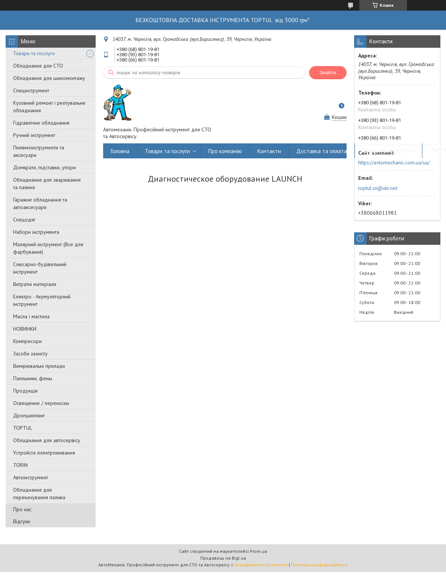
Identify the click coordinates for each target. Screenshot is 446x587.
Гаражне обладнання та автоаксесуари (40, 203)
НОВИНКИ (24, 328)
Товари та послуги (34, 53)
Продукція (25, 390)
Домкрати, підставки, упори (44, 167)
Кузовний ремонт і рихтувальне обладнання (49, 106)
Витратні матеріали (34, 284)
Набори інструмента (36, 232)
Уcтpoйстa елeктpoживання (44, 452)
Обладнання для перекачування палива (39, 493)
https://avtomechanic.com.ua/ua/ (394, 162)
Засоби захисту (30, 353)
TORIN (20, 465)
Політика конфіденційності (319, 564)
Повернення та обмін (388, 151)
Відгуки (21, 521)
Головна (120, 151)
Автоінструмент (30, 477)
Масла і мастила (31, 316)
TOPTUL (22, 427)
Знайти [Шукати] (328, 72)
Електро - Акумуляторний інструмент (42, 300)
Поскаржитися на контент (261, 564)
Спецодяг (24, 219)
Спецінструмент (31, 90)
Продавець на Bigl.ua (223, 558)
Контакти (269, 151)
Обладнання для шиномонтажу (49, 78)
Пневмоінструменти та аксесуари (38, 151)
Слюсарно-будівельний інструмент (39, 268)
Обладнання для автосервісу (46, 440)
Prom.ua (258, 551)
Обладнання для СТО (38, 65)
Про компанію (225, 151)
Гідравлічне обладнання (41, 122)
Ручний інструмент (34, 135)
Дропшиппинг (29, 415)
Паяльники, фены (32, 378)
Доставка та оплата (321, 151)
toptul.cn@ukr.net (377, 188)
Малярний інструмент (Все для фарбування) (48, 248)
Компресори (27, 341)
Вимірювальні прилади (39, 366)
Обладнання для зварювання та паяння (47, 183)
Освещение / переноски (41, 403)
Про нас (22, 509)
